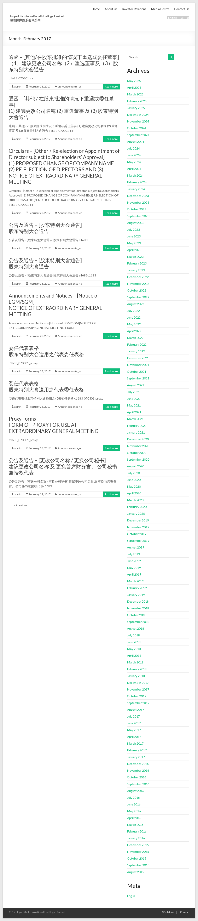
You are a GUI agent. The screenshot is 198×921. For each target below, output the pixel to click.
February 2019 (137, 588)
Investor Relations (134, 9)
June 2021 (134, 398)
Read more (111, 86)
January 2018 (136, 676)
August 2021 (135, 385)
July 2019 (133, 554)
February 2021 (137, 425)
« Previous (20, 505)
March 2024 (135, 175)
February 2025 (137, 101)
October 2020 (136, 452)
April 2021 (134, 412)
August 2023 (135, 223)
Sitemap (184, 912)
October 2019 (136, 534)
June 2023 (134, 236)
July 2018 (133, 635)
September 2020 (138, 459)
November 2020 (138, 446)
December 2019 (138, 520)
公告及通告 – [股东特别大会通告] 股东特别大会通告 (45, 228)
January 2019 (136, 594)
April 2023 (134, 250)
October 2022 (136, 290)
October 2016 (136, 777)
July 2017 (133, 716)
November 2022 (138, 283)
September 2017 (138, 703)
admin (17, 86)
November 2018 (138, 608)
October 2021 (136, 371)
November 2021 (138, 365)
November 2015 (138, 851)
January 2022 (136, 351)
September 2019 (138, 540)
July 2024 (133, 148)
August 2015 (135, 872)
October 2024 (136, 128)
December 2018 (138, 601)
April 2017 (134, 736)
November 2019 (138, 527)
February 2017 (137, 750)
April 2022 (134, 331)
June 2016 (134, 804)
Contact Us (181, 9)
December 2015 (138, 845)
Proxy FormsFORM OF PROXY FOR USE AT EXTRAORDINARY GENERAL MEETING (53, 425)
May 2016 (134, 811)
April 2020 (134, 493)
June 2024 (134, 155)
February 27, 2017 (39, 494)
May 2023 (134, 243)
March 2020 (135, 500)
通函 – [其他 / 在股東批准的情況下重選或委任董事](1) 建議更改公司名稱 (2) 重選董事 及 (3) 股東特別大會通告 (63, 107)
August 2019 (135, 547)
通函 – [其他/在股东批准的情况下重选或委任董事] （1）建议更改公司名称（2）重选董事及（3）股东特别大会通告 (64, 63)
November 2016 (138, 770)
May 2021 (134, 405)
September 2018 (138, 621)
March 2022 (135, 337)
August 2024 (135, 141)
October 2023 (136, 209)
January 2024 (136, 189)
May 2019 (134, 567)
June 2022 (134, 317)
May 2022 (134, 324)
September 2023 (138, 216)
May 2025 (134, 80)
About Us (111, 9)
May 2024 (134, 162)
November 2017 (138, 689)
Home (95, 9)
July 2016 (133, 797)
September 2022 (138, 297)
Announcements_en (70, 212)
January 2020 (136, 513)
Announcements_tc (70, 138)
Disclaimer (168, 912)
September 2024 (138, 135)
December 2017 (138, 682)
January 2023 (136, 270)
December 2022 (138, 277)
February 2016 (137, 831)
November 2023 (138, 202)
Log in (131, 896)
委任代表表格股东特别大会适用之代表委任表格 (46, 351)
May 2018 (134, 649)
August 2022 (135, 304)
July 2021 (133, 392)
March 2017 (135, 743)
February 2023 (137, 263)
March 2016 (135, 824)
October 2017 (136, 696)
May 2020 (134, 486)
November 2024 (138, 121)
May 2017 (134, 730)
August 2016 (135, 791)
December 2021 (138, 358)
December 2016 (138, 763)
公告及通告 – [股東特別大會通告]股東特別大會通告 (45, 263)
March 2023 (135, 256)
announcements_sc (69, 86)
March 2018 (135, 662)
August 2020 (135, 466)
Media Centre (160, 9)
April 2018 (134, 655)
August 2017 (135, 709)
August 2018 (135, 628)
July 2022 (133, 310)
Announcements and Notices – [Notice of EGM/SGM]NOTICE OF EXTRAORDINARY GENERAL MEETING (55, 305)
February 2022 (137, 344)
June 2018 (134, 642)
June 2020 (134, 479)
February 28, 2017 (39, 86)
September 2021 (138, 378)
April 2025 (134, 87)
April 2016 (134, 818)
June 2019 (134, 561)
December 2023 (138, 195)
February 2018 (137, 669)
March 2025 (135, 94)
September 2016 (138, 784)
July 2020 (133, 473)
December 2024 (138, 114)
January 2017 (136, 757)
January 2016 (136, 838)
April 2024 (134, 168)
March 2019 (135, 581)
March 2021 (135, 419)
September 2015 (138, 865)
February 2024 (137, 182)
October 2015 (136, 858)
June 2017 (134, 723)
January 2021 (136, 432)
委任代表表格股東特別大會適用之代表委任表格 (46, 386)
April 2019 (134, 574)
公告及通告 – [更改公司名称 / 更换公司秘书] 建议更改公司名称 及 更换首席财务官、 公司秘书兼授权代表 (63, 466)
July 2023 (133, 229)
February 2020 (137, 507)
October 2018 (136, 615)
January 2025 (136, 108)
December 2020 (138, 439)
